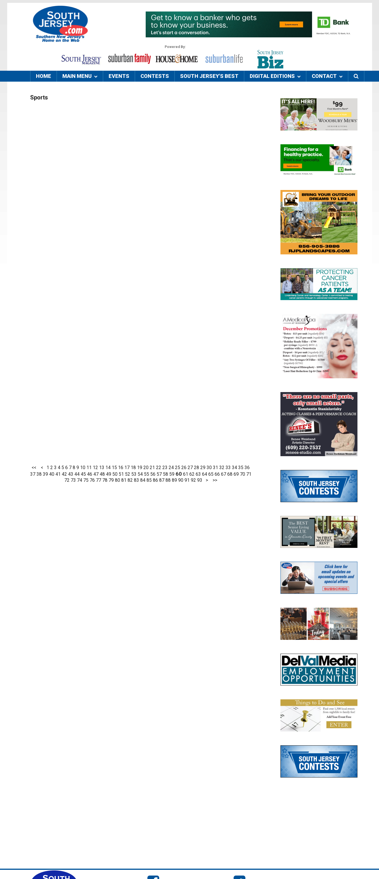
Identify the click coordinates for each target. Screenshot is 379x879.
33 (228, 467)
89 (174, 480)
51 (121, 474)
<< (34, 467)
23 (165, 467)
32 (221, 467)
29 (202, 467)
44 (77, 474)
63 (198, 474)
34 (234, 467)
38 (39, 474)
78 (104, 480)
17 (127, 467)
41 (58, 474)
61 (185, 474)
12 (95, 467)
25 (177, 467)
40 (51, 474)
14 (108, 467)
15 (114, 467)
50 (115, 474)
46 (89, 474)
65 (210, 474)
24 (171, 467)
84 (142, 480)
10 (82, 467)
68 (229, 474)
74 (79, 480)
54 (140, 474)
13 (101, 467)
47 (96, 474)
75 (86, 480)
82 (130, 480)
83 (136, 480)
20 (146, 467)
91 (187, 480)
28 (196, 467)
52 (127, 474)
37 (32, 474)
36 (247, 467)
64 (204, 474)
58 (165, 474)
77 (98, 480)
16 (120, 467)
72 (67, 480)
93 (199, 480)
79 (111, 480)
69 (236, 474)
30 (209, 467)
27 (190, 467)
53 (133, 474)
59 (171, 474)
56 (152, 474)
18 (133, 467)
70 (242, 474)
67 (223, 474)
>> (215, 480)
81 (123, 480)
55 (146, 474)
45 (83, 474)
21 (152, 467)
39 (45, 474)
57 (159, 474)
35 (240, 467)
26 (183, 467)
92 (193, 480)
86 (155, 480)
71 (248, 474)
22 (158, 467)
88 (168, 480)
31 (215, 467)
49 (108, 474)
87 (161, 480)
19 (139, 467)
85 (149, 480)
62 (192, 474)
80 (117, 480)
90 (180, 480)
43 (70, 474)
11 (89, 467)
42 (64, 474)
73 (73, 480)
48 (102, 474)
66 (217, 474)
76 (92, 480)
